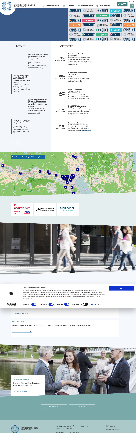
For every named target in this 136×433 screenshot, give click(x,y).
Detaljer (93, 429)
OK (121, 413)
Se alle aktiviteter (83, 150)
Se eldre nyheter (18, 150)
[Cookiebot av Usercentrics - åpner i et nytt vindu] (11, 429)
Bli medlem (81, 385)
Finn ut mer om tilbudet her (60, 309)
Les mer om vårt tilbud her (21, 309)
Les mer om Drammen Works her (101, 309)
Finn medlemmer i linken (20, 368)
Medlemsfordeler (54, 385)
